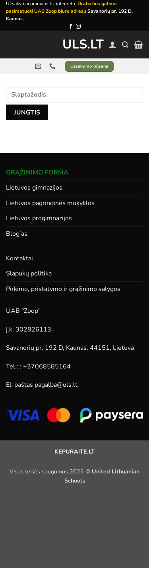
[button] (125, 44)
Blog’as (16, 233)
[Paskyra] (112, 44)
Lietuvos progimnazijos (39, 218)
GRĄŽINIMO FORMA (37, 172)
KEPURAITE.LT (74, 452)
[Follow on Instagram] (78, 26)
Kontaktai (19, 258)
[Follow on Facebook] (70, 26)
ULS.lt (74, 44)
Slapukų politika (29, 273)
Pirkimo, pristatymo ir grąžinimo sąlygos (63, 289)
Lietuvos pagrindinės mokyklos (50, 203)
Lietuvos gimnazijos (34, 187)
